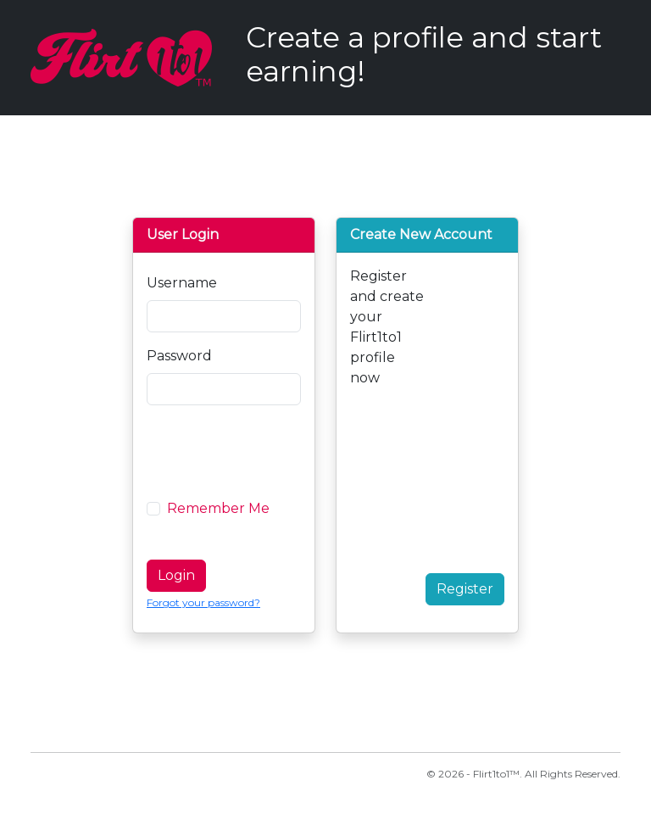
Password (179, 356)
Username (182, 283)
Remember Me (218, 508)
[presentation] (275, 452)
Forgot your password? (203, 602)
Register (465, 589)
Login (176, 575)
